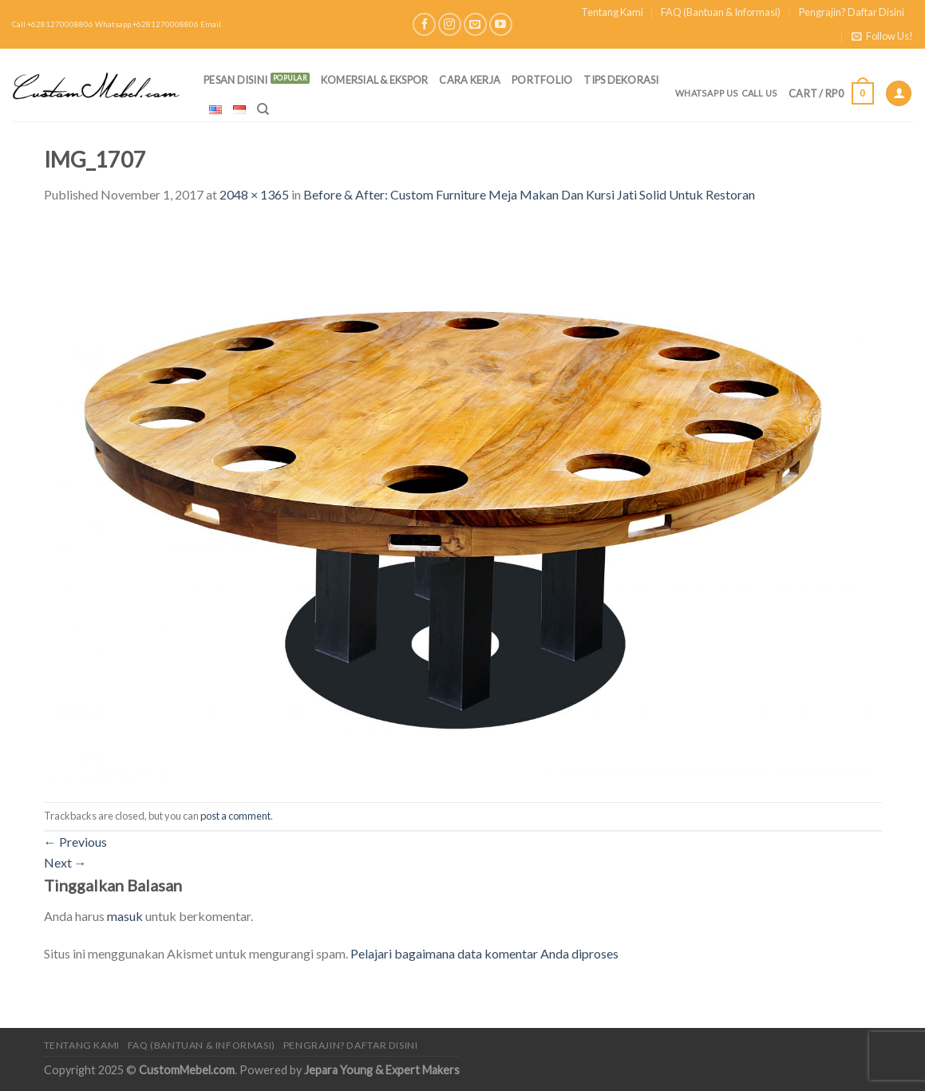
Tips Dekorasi (620, 79)
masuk (125, 915)
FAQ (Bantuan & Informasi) (721, 12)
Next (65, 862)
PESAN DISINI (235, 79)
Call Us (759, 93)
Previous (75, 841)
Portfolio (542, 79)
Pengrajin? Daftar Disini (851, 12)
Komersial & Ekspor (375, 79)
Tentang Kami (612, 12)
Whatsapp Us (706, 93)
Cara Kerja (469, 79)
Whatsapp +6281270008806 (147, 24)
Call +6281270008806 (52, 24)
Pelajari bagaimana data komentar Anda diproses (484, 953)
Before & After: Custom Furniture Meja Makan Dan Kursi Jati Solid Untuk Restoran (529, 194)
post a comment (235, 815)
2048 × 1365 (254, 194)
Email (210, 24)
